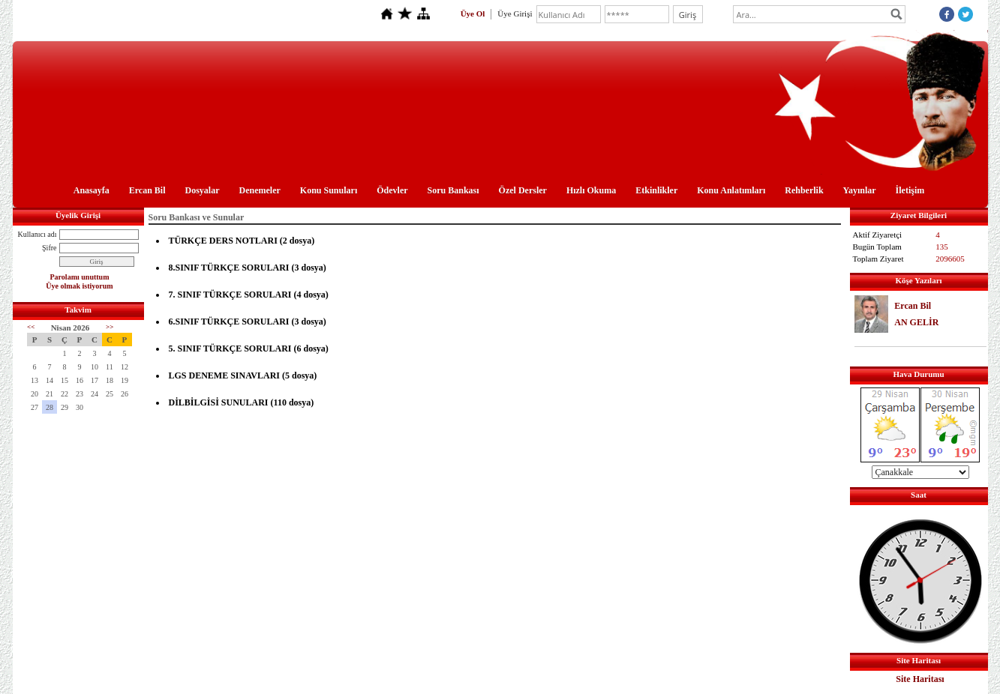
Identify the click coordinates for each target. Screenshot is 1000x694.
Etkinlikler (656, 190)
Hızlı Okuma (591, 190)
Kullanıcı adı (37, 234)
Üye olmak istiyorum (79, 286)
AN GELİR (916, 322)
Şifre (49, 248)
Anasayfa (92, 190)
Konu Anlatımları (731, 190)
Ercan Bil (147, 190)
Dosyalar (202, 190)
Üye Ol (473, 13)
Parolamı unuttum (80, 277)
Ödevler (392, 190)
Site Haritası (920, 679)
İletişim (910, 190)
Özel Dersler (523, 190)
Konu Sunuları (328, 190)
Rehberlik (804, 190)
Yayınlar (859, 190)
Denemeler (260, 190)
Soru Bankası (453, 190)
